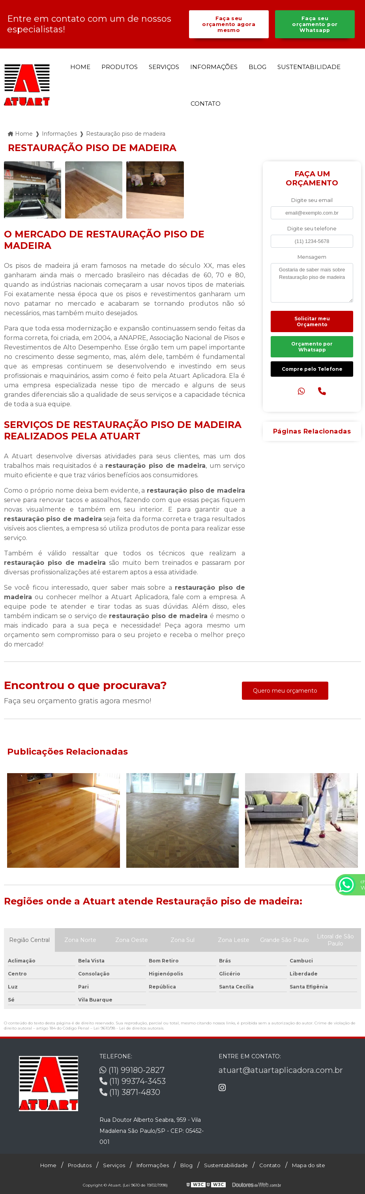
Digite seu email (312, 200)
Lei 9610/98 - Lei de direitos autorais (128, 1028)
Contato (206, 103)
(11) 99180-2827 (132, 1070)
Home (80, 67)
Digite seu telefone (312, 229)
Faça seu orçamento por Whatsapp (314, 24)
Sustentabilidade (309, 67)
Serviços (164, 67)
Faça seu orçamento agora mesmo (228, 24)
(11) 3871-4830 (129, 1092)
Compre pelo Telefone (312, 369)
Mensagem (312, 257)
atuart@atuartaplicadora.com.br (281, 1070)
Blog (257, 67)
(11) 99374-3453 (132, 1081)
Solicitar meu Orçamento (312, 321)
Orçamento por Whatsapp (312, 347)
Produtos (119, 67)
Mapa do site (308, 1165)
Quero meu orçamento (285, 690)
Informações (214, 67)
